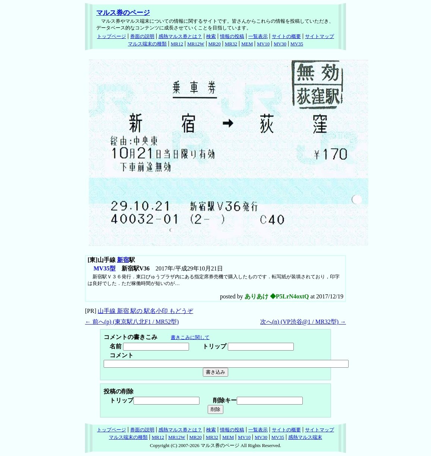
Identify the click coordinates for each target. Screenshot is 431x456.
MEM (247, 44)
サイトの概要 (286, 36)
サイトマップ (319, 36)
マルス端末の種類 (147, 44)
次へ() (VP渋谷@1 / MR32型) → (303, 322)
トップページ (111, 36)
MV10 (263, 44)
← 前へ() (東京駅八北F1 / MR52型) (132, 322)
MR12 (177, 44)
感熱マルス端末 (305, 437)
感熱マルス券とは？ (180, 36)
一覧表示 (258, 36)
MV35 (296, 44)
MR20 (214, 44)
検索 (211, 36)
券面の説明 (142, 36)
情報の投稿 (232, 36)
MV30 (280, 44)
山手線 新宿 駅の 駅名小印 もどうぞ (145, 311)
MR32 (231, 44)
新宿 (123, 260)
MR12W (195, 44)
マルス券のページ (123, 12)
